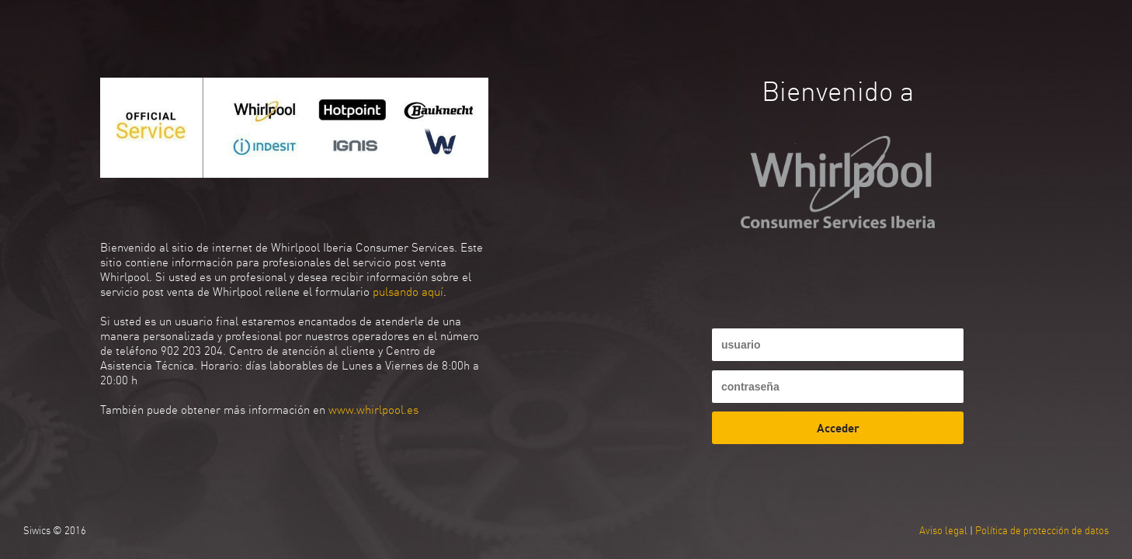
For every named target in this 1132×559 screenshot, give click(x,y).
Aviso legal (943, 531)
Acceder (838, 428)
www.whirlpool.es (373, 409)
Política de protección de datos (1042, 531)
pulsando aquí (408, 291)
